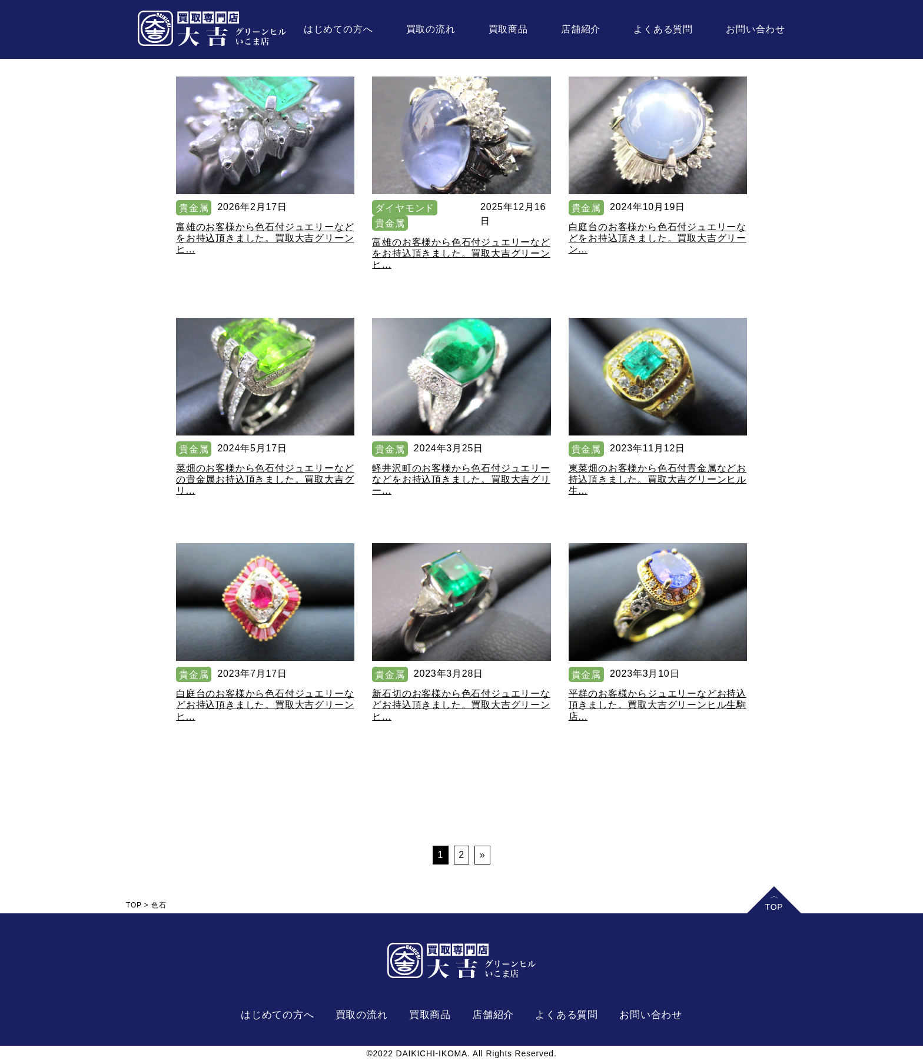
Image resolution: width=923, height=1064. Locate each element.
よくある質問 (663, 29)
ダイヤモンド (404, 208)
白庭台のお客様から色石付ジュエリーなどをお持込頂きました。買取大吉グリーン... (657, 238)
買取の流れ (431, 29)
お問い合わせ (755, 29)
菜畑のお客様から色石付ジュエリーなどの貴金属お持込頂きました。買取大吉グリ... (265, 479)
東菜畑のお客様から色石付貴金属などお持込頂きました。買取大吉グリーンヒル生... (657, 479)
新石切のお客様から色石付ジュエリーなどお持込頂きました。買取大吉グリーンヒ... (461, 705)
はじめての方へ (338, 29)
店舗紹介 (580, 29)
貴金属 (193, 208)
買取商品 (508, 29)
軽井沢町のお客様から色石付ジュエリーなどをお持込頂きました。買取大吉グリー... (461, 479)
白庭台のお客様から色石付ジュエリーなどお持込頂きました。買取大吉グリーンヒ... (265, 705)
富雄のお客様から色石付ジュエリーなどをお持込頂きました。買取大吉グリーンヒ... (265, 238)
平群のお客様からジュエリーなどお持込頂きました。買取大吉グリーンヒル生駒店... (657, 705)
